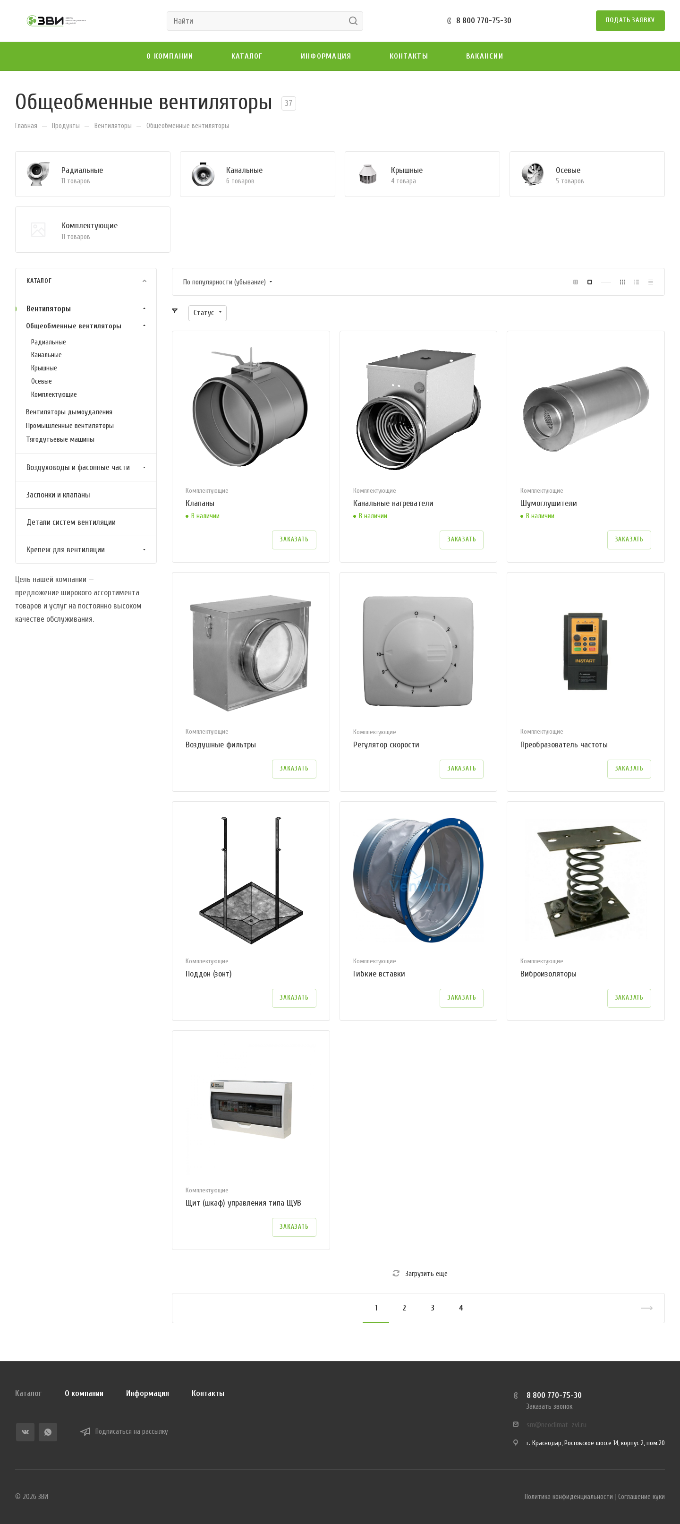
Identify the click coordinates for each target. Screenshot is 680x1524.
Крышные (407, 170)
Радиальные (82, 170)
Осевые (568, 170)
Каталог (28, 1393)
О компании (84, 1393)
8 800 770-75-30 (483, 20)
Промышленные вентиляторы (70, 425)
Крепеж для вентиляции (87, 549)
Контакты (208, 1393)
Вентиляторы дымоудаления (69, 412)
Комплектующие (89, 226)
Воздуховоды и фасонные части (87, 467)
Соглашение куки (641, 1497)
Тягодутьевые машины (60, 439)
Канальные (244, 170)
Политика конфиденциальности (569, 1497)
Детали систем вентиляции (71, 522)
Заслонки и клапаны (58, 494)
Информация (147, 1393)
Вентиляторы (87, 308)
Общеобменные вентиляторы (87, 326)
